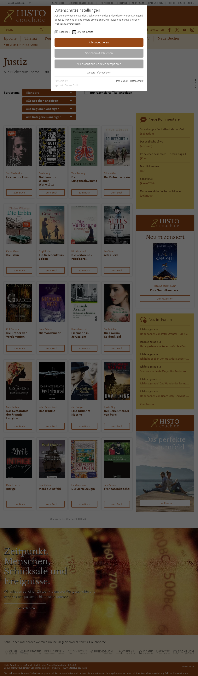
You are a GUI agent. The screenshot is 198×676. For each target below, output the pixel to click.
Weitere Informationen (99, 72)
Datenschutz (136, 81)
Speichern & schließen (99, 53)
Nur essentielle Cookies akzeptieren (99, 64)
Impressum (122, 81)
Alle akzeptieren (99, 42)
